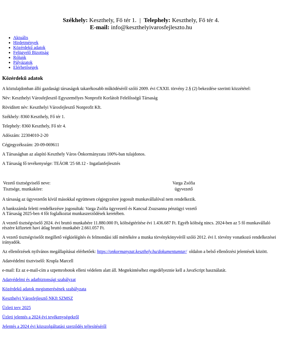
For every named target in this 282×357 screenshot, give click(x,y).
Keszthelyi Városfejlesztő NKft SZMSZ (37, 298)
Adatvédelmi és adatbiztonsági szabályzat (39, 279)
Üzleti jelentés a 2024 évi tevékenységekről (40, 317)
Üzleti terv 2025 (16, 307)
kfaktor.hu (166, 350)
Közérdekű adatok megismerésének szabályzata (44, 289)
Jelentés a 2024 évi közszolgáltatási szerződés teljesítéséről (54, 326)
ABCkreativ (131, 350)
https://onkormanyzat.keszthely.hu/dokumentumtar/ (142, 251)
